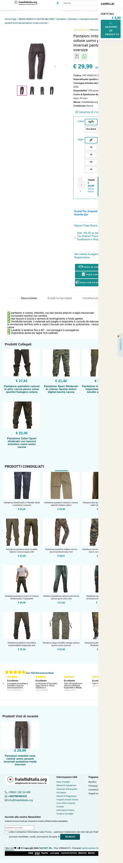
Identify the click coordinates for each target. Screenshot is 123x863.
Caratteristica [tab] (91, 298)
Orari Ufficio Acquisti (66, 803)
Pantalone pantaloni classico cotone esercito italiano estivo (61, 503)
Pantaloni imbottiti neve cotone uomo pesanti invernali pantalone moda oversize (20, 760)
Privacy (48, 832)
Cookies (60, 806)
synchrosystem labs (91, 848)
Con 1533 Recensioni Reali (40, 673)
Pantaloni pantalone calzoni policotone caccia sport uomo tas (61, 597)
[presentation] (3, 683)
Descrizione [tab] (29, 298)
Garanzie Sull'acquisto (67, 789)
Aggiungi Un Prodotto (112, 29)
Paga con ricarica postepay (95, 282)
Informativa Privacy (65, 810)
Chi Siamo (61, 792)
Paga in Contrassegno (95, 266)
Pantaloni (61, 19)
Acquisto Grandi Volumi (67, 799)
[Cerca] (87, 3)
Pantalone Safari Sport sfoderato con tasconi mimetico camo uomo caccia (21, 443)
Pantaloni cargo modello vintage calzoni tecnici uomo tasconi (61, 644)
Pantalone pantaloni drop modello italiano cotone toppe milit (21, 550)
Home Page (11, 19)
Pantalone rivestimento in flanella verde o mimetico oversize (22, 503)
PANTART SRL (45, 848)
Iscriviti (70, 836)
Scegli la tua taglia (65, 813)
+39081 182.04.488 (19, 792)
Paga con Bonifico (95, 274)
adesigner (9, 850)
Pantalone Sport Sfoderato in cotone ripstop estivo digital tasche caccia (61, 389)
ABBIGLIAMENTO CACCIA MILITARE (36, 19)
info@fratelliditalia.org (20, 800)
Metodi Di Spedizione (66, 785)
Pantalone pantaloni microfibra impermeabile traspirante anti (22, 644)
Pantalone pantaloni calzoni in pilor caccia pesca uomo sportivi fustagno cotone (22, 389)
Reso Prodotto (63, 782)
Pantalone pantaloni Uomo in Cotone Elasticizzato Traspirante (22, 597)
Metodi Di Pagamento (67, 796)
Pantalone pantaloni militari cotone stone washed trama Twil (61, 550)
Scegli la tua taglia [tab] (59, 298)
